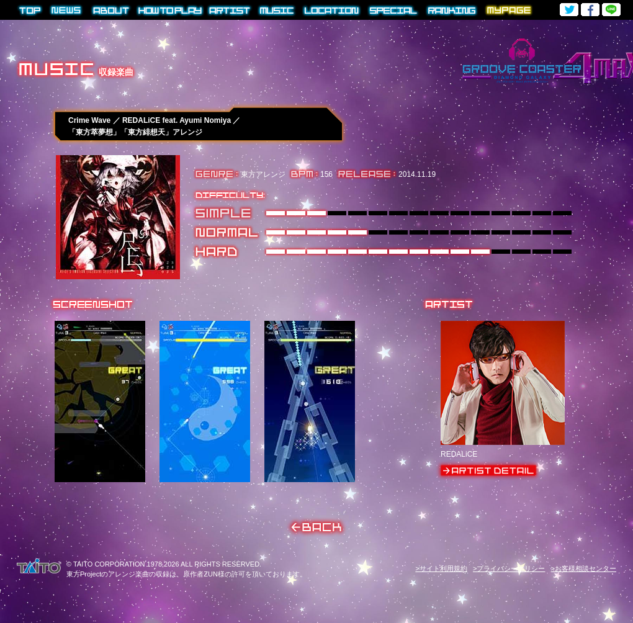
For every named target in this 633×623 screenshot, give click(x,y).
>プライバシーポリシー (509, 568)
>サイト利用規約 (441, 568)
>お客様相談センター (583, 568)
